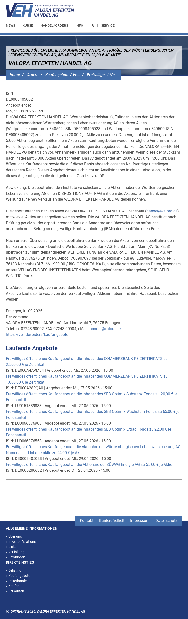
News (10, 25)
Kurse (28, 25)
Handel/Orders (54, 25)
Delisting (13, 570)
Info (79, 25)
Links (11, 547)
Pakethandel (16, 581)
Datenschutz (166, 520)
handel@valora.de (161, 211)
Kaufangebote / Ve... (62, 75)
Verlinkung (15, 552)
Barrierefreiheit (111, 520)
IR (92, 25)
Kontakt (86, 520)
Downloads (15, 557)
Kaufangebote (18, 576)
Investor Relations (21, 542)
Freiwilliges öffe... (102, 75)
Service (108, 25)
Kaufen (12, 586)
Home (15, 75)
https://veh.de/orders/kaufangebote (37, 334)
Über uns (14, 536)
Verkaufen (15, 591)
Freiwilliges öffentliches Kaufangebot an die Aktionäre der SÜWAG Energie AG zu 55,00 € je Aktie (89, 464)
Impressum (140, 520)
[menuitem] (12, 25)
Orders (32, 75)
